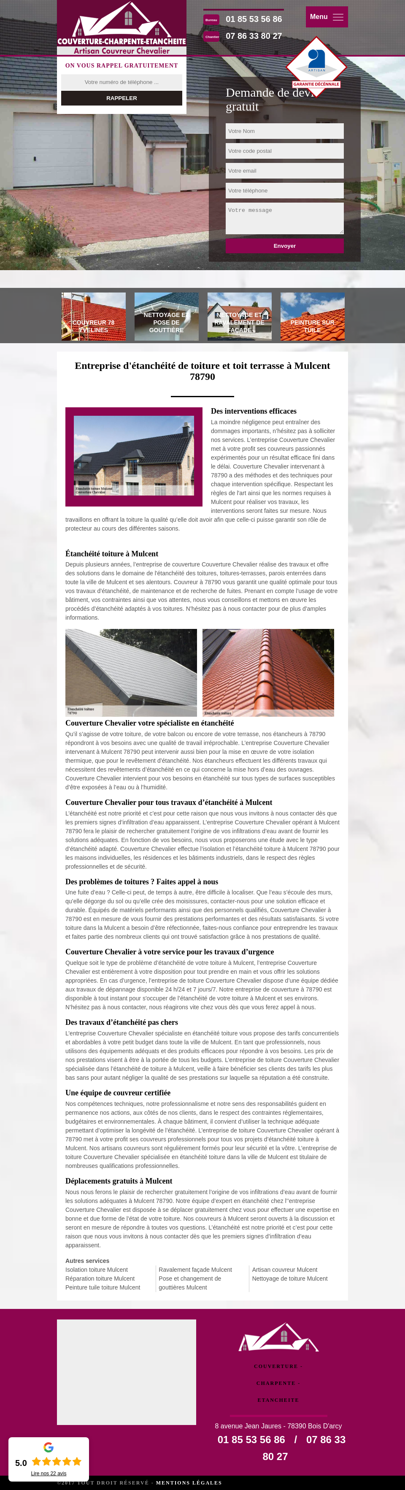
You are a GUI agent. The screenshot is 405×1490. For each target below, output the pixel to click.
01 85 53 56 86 (254, 19)
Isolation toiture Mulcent (96, 1269)
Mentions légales (189, 1483)
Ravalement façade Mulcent (195, 1269)
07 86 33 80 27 (254, 36)
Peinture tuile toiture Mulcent (102, 1287)
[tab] (93, 318)
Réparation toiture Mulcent (100, 1278)
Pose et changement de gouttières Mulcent (190, 1283)
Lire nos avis (48, 1473)
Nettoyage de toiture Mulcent (290, 1278)
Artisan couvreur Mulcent (285, 1269)
